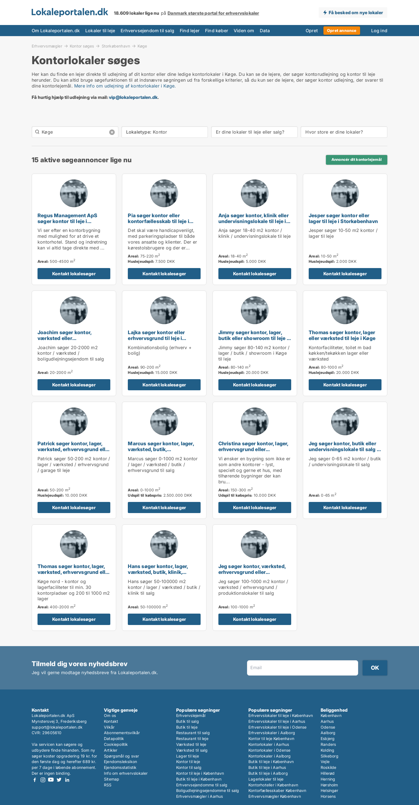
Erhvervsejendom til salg (147, 30)
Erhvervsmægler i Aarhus (199, 796)
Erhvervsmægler (47, 46)
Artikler (111, 750)
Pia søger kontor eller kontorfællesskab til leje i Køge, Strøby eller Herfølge (160, 221)
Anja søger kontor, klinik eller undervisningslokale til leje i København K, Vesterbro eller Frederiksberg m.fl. (253, 224)
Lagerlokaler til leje (265, 779)
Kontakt (111, 721)
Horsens (328, 796)
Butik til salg (187, 721)
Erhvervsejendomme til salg (201, 784)
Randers (328, 744)
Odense (328, 727)
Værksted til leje (191, 744)
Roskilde (328, 767)
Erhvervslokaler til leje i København (280, 715)
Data (265, 30)
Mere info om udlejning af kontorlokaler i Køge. (125, 86)
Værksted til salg (192, 750)
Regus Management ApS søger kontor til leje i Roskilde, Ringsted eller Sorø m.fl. (72, 224)
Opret (312, 30)
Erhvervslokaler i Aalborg (271, 732)
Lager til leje (187, 756)
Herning (328, 779)
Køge (142, 46)
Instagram (43, 779)
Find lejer (189, 30)
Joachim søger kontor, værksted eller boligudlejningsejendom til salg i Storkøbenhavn (70, 340)
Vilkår (109, 727)
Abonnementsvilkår (122, 732)
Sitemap (111, 779)
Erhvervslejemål (190, 715)
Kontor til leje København (271, 738)
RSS (108, 784)
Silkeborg (329, 756)
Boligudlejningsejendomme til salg (207, 790)
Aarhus (327, 721)
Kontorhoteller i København (273, 784)
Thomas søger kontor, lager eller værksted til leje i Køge (342, 335)
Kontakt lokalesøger (74, 273)
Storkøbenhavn (116, 46)
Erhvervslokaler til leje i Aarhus (276, 721)
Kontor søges (82, 46)
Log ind (379, 30)
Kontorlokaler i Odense (269, 750)
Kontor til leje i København (200, 773)
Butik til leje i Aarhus (267, 767)
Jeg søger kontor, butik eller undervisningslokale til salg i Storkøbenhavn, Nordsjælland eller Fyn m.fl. (345, 452)
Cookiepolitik (116, 744)
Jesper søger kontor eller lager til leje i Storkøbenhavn (343, 218)
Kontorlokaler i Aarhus (268, 744)
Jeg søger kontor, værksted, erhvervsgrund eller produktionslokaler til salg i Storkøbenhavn (252, 574)
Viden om (244, 30)
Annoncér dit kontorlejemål (356, 159)
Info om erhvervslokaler (126, 773)
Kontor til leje (188, 761)
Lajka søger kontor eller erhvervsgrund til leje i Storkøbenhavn (156, 338)
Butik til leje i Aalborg (268, 773)
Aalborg (328, 732)
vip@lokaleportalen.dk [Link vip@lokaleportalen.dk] (133, 97)
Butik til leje (187, 727)
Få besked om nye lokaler (356, 12)
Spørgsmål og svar (121, 756)
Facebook (35, 779)
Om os (110, 715)
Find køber (216, 30)
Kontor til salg (188, 767)
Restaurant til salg (193, 732)
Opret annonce (341, 30)
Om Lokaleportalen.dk (56, 30)
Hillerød (328, 773)
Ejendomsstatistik (120, 767)
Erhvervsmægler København (274, 796)
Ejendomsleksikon (120, 761)
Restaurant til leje (192, 738)
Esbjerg (328, 738)
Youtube (51, 779)
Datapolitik (114, 738)
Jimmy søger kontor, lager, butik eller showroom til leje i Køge (253, 338)
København (331, 715)
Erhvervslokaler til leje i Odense (277, 727)
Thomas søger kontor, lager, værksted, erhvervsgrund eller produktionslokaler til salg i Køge (74, 574)
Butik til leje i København (198, 779)
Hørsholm (329, 784)
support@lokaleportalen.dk (57, 727)
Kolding (327, 750)
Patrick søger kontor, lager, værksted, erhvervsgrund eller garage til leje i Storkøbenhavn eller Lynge (74, 452)
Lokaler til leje (100, 30)
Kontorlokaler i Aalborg (269, 756)
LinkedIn (67, 779)
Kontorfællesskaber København (277, 790)
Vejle (325, 761)
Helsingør (329, 790)
